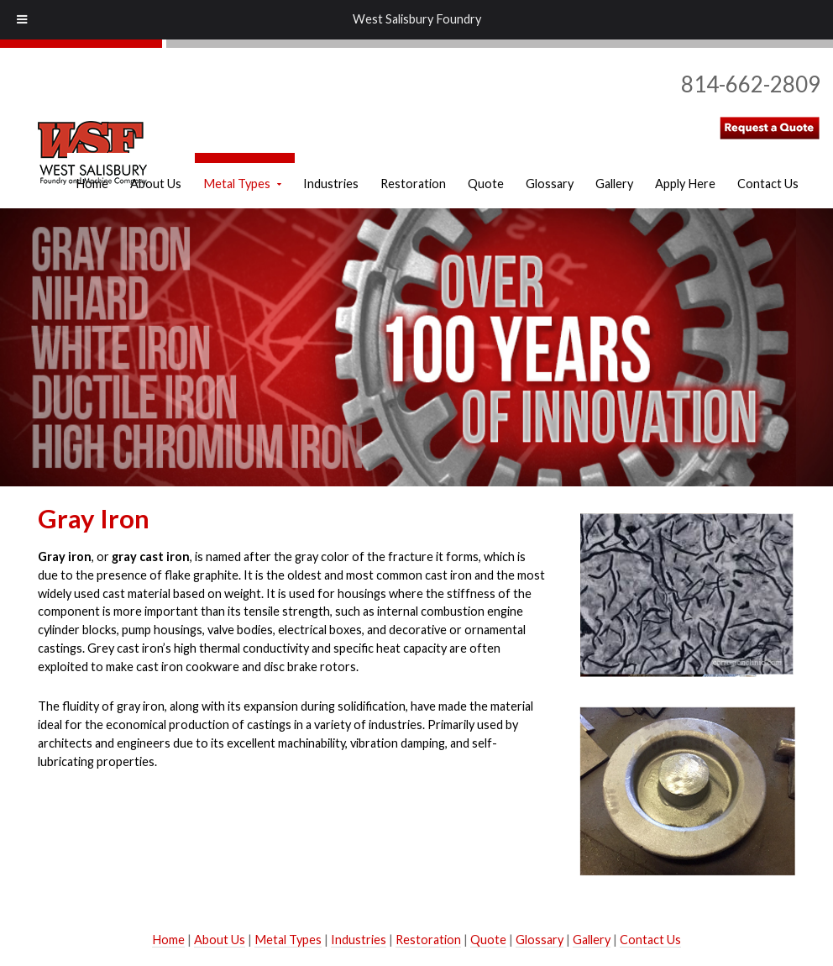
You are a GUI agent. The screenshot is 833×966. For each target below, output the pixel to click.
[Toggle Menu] (22, 19)
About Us (219, 939)
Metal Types (288, 939)
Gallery (591, 939)
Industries (358, 939)
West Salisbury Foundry (417, 19)
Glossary (539, 939)
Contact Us (650, 939)
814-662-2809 (750, 84)
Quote (488, 939)
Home (168, 939)
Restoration (428, 939)
